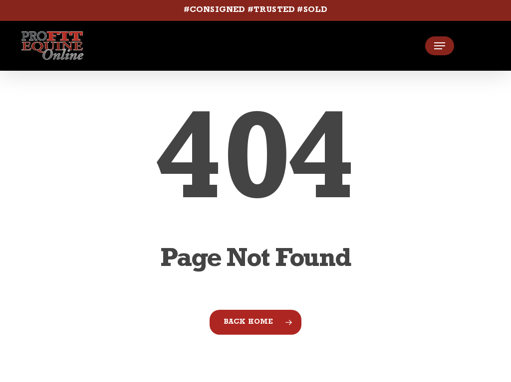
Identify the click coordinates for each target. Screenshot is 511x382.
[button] (439, 46)
